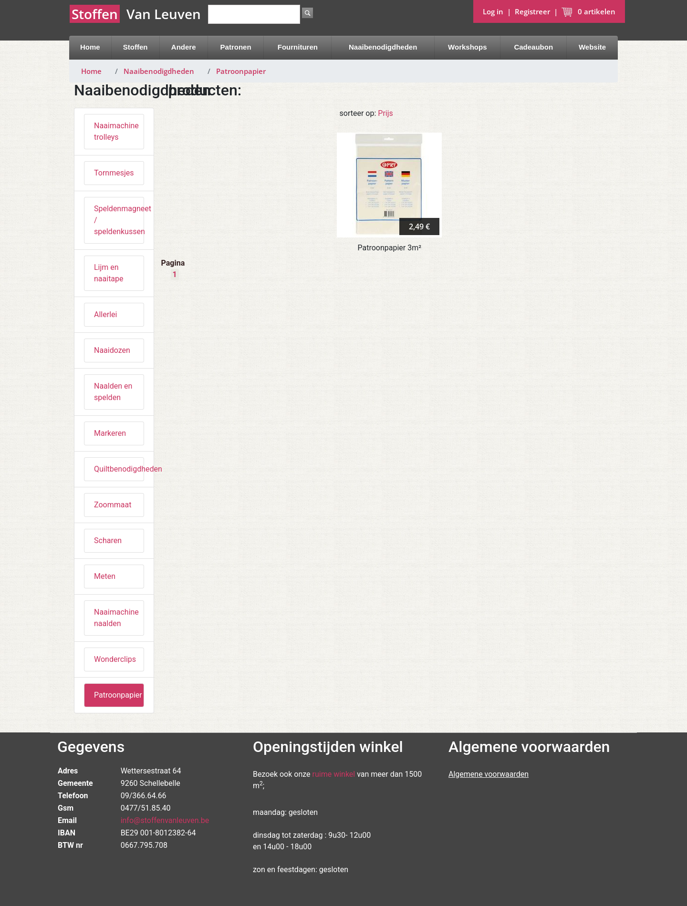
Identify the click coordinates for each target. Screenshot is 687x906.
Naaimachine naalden (116, 617)
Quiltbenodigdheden (119, 469)
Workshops (467, 47)
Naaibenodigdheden (383, 47)
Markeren (110, 433)
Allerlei (105, 314)
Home (90, 47)
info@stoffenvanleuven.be (165, 820)
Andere (183, 47)
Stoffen (135, 47)
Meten (104, 576)
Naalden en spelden (113, 391)
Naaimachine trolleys (116, 131)
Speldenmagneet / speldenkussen (119, 220)
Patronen (235, 47)
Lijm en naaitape (109, 273)
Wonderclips (115, 659)
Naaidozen (112, 350)
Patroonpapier (241, 71)
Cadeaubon (533, 47)
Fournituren (298, 47)
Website (592, 47)
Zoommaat (112, 504)
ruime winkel (333, 774)
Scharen (108, 540)
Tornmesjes (114, 172)
